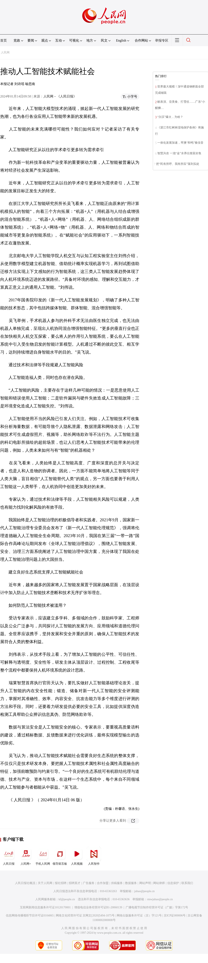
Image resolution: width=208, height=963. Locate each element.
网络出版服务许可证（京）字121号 (139, 915)
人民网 (5, 52)
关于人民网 (45, 883)
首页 (3, 40)
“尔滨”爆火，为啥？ (170, 116)
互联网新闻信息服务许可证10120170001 (45, 907)
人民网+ (25, 856)
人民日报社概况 (25, 883)
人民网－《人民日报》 (60, 96)
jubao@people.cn (144, 891)
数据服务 (131, 883)
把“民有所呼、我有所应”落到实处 (177, 163)
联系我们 (187, 883)
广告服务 (88, 883)
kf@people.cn (67, 899)
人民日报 (8, 856)
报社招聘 (60, 883)
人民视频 (77, 856)
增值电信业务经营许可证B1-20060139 (98, 907)
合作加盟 (103, 883)
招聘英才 (74, 883)
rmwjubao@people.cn (160, 899)
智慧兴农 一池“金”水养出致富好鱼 (179, 153)
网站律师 (159, 883)
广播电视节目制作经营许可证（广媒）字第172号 (157, 907)
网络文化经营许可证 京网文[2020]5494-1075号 (85, 915)
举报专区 (161, 40)
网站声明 (145, 883)
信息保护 (173, 883)
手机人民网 (42, 856)
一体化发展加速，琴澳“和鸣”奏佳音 (180, 142)
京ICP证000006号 (175, 915)
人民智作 (94, 856)
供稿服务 (117, 883)
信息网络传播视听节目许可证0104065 (30, 915)
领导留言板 (60, 856)
